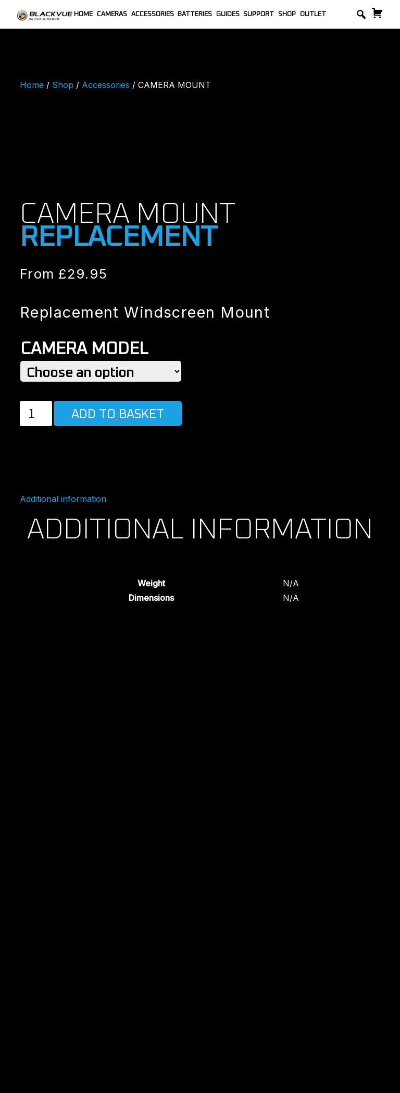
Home (83, 14)
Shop (287, 14)
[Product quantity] (36, 413)
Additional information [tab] (63, 499)
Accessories (152, 14)
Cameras (112, 14)
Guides (228, 14)
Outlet (313, 14)
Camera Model (84, 349)
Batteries (195, 14)
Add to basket (117, 414)
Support (258, 14)
